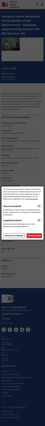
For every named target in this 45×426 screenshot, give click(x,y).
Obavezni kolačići (12, 206)
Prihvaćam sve (34, 236)
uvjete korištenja (31, 199)
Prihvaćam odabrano (13, 236)
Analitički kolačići (12, 220)
